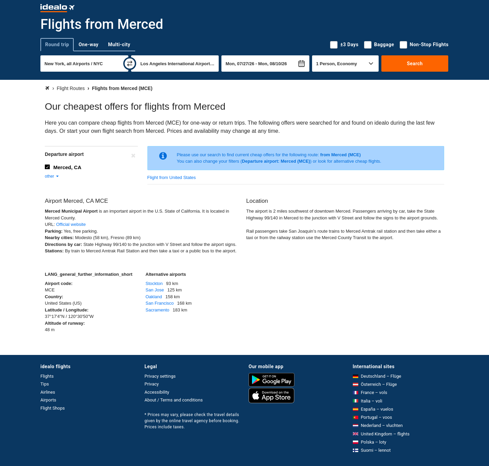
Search (415, 63)
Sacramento (157, 309)
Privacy (152, 384)
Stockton (154, 283)
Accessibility (157, 392)
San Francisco (160, 303)
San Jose (155, 289)
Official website (71, 224)
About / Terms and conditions (174, 399)
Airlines (47, 392)
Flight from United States (171, 177)
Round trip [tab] (57, 44)
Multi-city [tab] (119, 44)
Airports (48, 399)
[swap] (129, 63)
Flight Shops (52, 408)
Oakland (154, 296)
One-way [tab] (88, 44)
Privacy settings (160, 376)
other (52, 176)
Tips (44, 384)
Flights (47, 376)
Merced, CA (67, 167)
